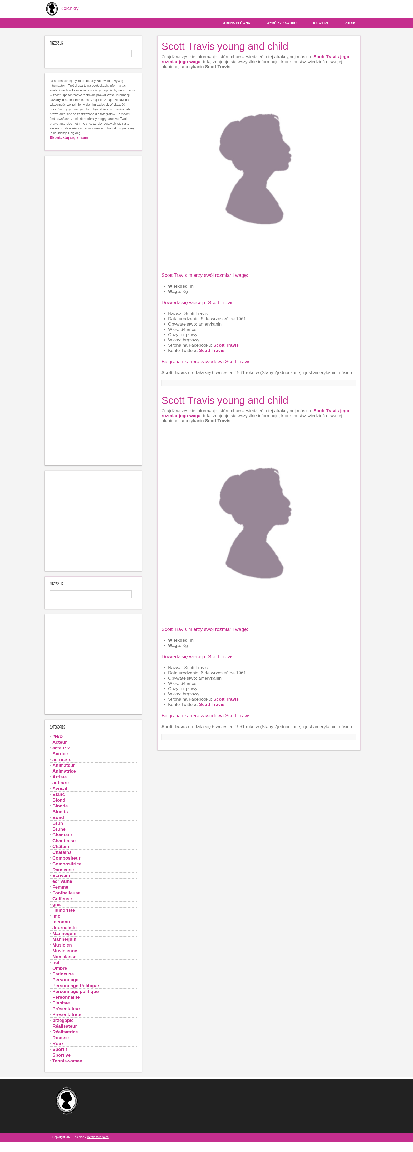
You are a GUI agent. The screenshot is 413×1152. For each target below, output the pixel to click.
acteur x (61, 747)
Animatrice (64, 770)
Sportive (61, 1054)
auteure (60, 782)
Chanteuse (64, 840)
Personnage (65, 979)
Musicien (62, 944)
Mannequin (64, 933)
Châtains (62, 852)
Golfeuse (62, 898)
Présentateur (66, 1008)
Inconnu (61, 921)
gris (56, 904)
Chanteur (62, 834)
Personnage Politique (75, 985)
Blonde (60, 805)
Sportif (59, 1049)
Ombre (59, 967)
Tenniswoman (67, 1060)
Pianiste (61, 1002)
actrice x (61, 759)
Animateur (63, 765)
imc (56, 915)
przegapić (63, 1020)
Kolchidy (61, 8)
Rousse (60, 1037)
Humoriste (63, 910)
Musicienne (64, 950)
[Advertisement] (93, 310)
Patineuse (63, 973)
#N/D (57, 736)
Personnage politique (75, 991)
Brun (57, 823)
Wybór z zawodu (282, 23)
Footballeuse (66, 892)
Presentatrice (66, 1014)
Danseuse (63, 869)
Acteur (59, 741)
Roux (58, 1043)
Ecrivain (61, 875)
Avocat (59, 788)
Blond (58, 799)
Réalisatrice (65, 1031)
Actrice (60, 753)
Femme (60, 886)
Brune (59, 828)
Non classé (64, 956)
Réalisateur (64, 1025)
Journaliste (64, 927)
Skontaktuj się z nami (69, 137)
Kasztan (320, 23)
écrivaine (62, 881)
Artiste (59, 776)
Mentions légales (98, 1136)
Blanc (58, 794)
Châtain (60, 846)
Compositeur (66, 857)
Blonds (60, 811)
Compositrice (66, 863)
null (56, 962)
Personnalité (66, 996)
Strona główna (236, 23)
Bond (58, 817)
